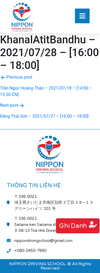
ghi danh (73, 226)
